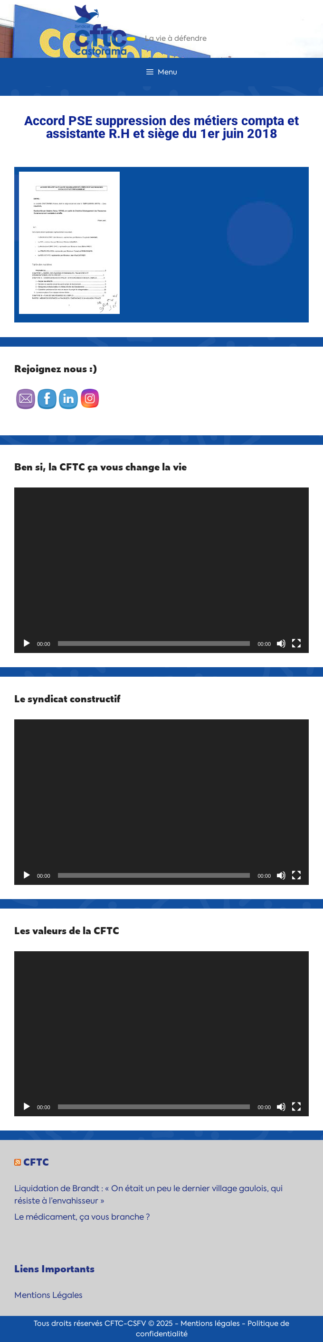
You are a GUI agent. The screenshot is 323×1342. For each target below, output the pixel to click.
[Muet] (281, 643)
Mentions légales (210, 1323)
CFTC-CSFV (125, 1323)
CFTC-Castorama (197, 26)
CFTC (36, 1161)
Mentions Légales (48, 1295)
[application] (161, 570)
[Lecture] (26, 643)
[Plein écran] (296, 643)
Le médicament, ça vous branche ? (82, 1217)
